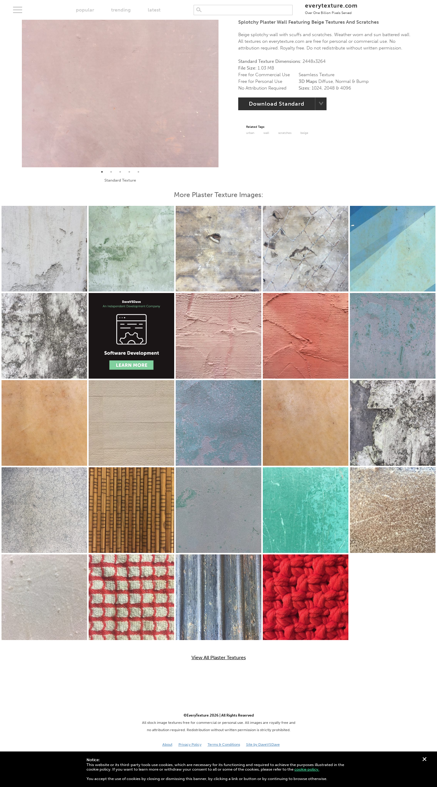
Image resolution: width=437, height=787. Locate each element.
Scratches (284, 133)
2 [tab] (111, 172)
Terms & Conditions (224, 744)
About (167, 744)
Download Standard (276, 104)
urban (250, 133)
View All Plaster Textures (218, 657)
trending (121, 10)
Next (223, 93)
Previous (17, 93)
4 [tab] (129, 172)
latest (154, 10)
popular (85, 10)
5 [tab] (138, 172)
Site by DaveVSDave (263, 744)
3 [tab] (120, 172)
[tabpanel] (120, 93)
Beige (304, 133)
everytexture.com (331, 8)
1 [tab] (102, 172)
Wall (266, 133)
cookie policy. (306, 769)
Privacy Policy (190, 744)
